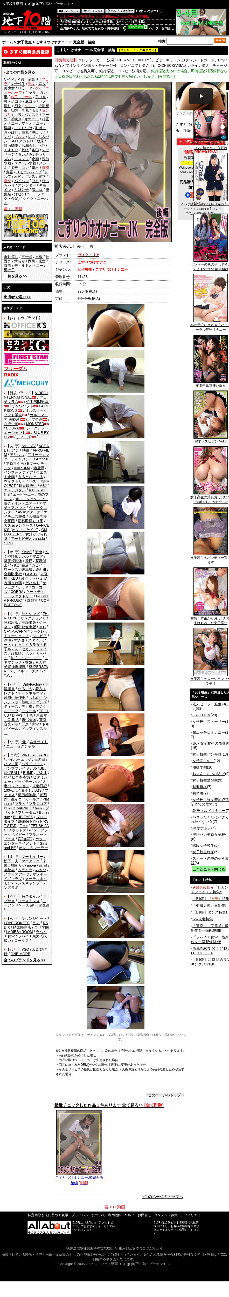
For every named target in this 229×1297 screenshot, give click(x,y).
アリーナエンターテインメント (26, 457)
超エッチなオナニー (208, 732)
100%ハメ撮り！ (17, 790)
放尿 (40, 141)
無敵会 (9, 870)
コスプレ (21, 159)
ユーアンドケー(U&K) (25, 903)
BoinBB (38, 768)
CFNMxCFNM (15, 631)
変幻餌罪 (25, 839)
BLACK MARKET (18, 808)
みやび (40, 870)
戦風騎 (16, 653)
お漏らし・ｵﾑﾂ (33, 145)
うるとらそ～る (30, 477)
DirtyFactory (32, 684)
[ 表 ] (78, 246)
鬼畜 (9, 172)
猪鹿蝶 (38, 468)
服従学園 (199, 767)
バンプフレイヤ (16, 768)
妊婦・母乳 (20, 110)
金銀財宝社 (13, 574)
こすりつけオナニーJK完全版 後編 (81, 1178)
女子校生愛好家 (205, 780)
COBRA (12, 428)
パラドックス (32, 764)
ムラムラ (25, 870)
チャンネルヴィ (30, 693)
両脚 (31, 261)
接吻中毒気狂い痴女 (210, 383)
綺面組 (40, 569)
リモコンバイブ (28, 172)
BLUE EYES (23, 817)
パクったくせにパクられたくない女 (210, 819)
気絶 (25, 150)
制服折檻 (199, 787)
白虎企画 (11, 424)
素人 (42, 84)
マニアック (31, 861)
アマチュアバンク (25, 505)
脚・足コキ (13, 101)
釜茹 (28, 561)
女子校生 (24, 42)
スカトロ (26, 141)
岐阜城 (27, 569)
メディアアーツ (16, 874)
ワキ (35, 181)
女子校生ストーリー (208, 721)
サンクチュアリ (33, 618)
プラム (20, 804)
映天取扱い (28, 486)
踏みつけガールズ (25, 799)
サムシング (31, 614)
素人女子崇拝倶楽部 (25, 664)
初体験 (197, 793)
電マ (42, 176)
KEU (14, 578)
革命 (38, 552)
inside (40, 539)
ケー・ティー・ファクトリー (24, 594)
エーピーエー (23, 494)
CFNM (9, 79)
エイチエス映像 (25, 514)
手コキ (40, 97)
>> (15, 276)
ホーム (7, 42)
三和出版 (11, 622)
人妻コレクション (25, 783)
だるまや (25, 689)
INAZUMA (22, 468)
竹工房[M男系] (37, 402)
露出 (35, 168)
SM (13, 141)
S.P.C (8, 543)
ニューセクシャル (20, 746)
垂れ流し (11, 257)
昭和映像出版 (25, 627)
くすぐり (11, 150)
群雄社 (32, 600)
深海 (7, 640)
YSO (25, 949)
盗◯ (35, 150)
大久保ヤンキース (18, 525)
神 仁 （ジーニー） (26, 658)
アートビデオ (21, 539)
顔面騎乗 (11, 145)
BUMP (28, 773)
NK (24, 742)
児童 (42, 261)
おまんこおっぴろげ (208, 774)
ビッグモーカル (27, 781)
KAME (27, 552)
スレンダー (27, 185)
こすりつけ (23, 128)
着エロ (37, 190)
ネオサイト (39, 742)
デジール (29, 711)
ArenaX (42, 459)
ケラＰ (23, 587)
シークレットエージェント (26, 633)
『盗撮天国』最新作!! (209, 906)
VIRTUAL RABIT (35, 755)
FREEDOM (201, 715)
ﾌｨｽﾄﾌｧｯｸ (21, 190)
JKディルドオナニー (209, 811)
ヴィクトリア (15, 481)
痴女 (18, 106)
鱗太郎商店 (22, 927)
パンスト (31, 115)
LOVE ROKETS (17, 923)
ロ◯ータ (25, 88)
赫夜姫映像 (13, 561)
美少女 (9, 88)
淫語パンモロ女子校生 (210, 834)
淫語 (7, 128)
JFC (42, 627)
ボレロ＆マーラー (33, 848)
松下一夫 (11, 861)
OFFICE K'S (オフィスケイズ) (26, 527)
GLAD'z (31, 574)
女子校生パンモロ (206, 754)
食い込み (25, 154)
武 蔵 (43, 865)
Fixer (23, 826)
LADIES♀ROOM (19, 932)
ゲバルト (32, 583)
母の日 (39, 759)
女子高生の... (203, 761)
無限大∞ (17, 865)
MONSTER (35, 424)
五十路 (27, 257)
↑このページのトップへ (165, 1095)
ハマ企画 (35, 419)
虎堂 (35, 724)
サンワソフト (22, 406)
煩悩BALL (12, 773)
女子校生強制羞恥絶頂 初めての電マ (210, 802)
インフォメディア (18, 472)
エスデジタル (15, 490)
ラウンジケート (34, 918)
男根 (39, 257)
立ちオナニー (32, 123)
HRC (33, 481)
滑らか (19, 261)
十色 (29, 715)
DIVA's (17, 715)
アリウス (17, 455)
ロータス (21, 940)
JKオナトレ (201, 828)
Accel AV (29, 446)
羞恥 (18, 176)
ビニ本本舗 (21, 777)
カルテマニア (32, 556)
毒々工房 (21, 724)
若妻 (35, 110)
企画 (35, 159)
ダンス (29, 176)
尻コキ (30, 101)
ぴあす (41, 773)
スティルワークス (24, 671)
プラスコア (38, 804)
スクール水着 (25, 163)
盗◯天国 (29, 720)
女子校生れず (203, 852)
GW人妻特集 (202, 919)
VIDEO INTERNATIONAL (26, 395)
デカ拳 (27, 706)
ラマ (36, 923)
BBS (37, 790)
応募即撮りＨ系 (30, 521)
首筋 (7, 265)
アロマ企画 (15, 463)
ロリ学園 (41, 927)
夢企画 (44, 905)
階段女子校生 (203, 845)
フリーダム (27, 812)
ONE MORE (20, 954)
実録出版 (29, 622)
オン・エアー (25, 503)
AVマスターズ (29, 512)
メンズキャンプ (27, 883)
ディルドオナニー (28, 265)
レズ (31, 137)
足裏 (18, 115)
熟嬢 (28, 662)
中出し (37, 132)
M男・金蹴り (28, 79)
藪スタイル (31, 896)
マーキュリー (32, 857)
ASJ (43, 486)
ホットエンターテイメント (25, 841)
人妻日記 (39, 786)
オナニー (31, 119)
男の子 (9, 270)
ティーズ (23, 437)
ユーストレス (29, 901)
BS (6, 777)
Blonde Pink (27, 821)
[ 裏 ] (92, 246)
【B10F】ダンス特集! (209, 912)
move (31, 865)
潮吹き (16, 119)
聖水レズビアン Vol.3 (210, 439)
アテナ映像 (20, 450)
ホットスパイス (24, 830)
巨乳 (25, 132)
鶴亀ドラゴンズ (34, 702)
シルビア (39, 636)
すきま (19, 640)
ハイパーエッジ (18, 759)
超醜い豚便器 (15, 698)
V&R (39, 808)
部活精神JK (27, 795)
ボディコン (20, 168)
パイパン (21, 181)
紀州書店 (21, 565)
